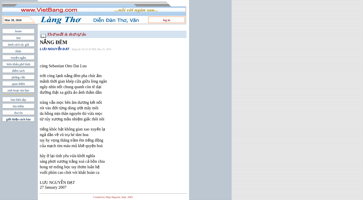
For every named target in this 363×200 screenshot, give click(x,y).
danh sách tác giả (18, 44)
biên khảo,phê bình (18, 64)
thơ (18, 38)
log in (166, 20)
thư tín (18, 113)
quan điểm (18, 84)
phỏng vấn (18, 77)
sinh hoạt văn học (18, 90)
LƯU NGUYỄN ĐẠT (54, 49)
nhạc (18, 51)
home (18, 31)
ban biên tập (18, 100)
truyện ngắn (18, 57)
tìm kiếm (18, 106)
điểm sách (18, 71)
